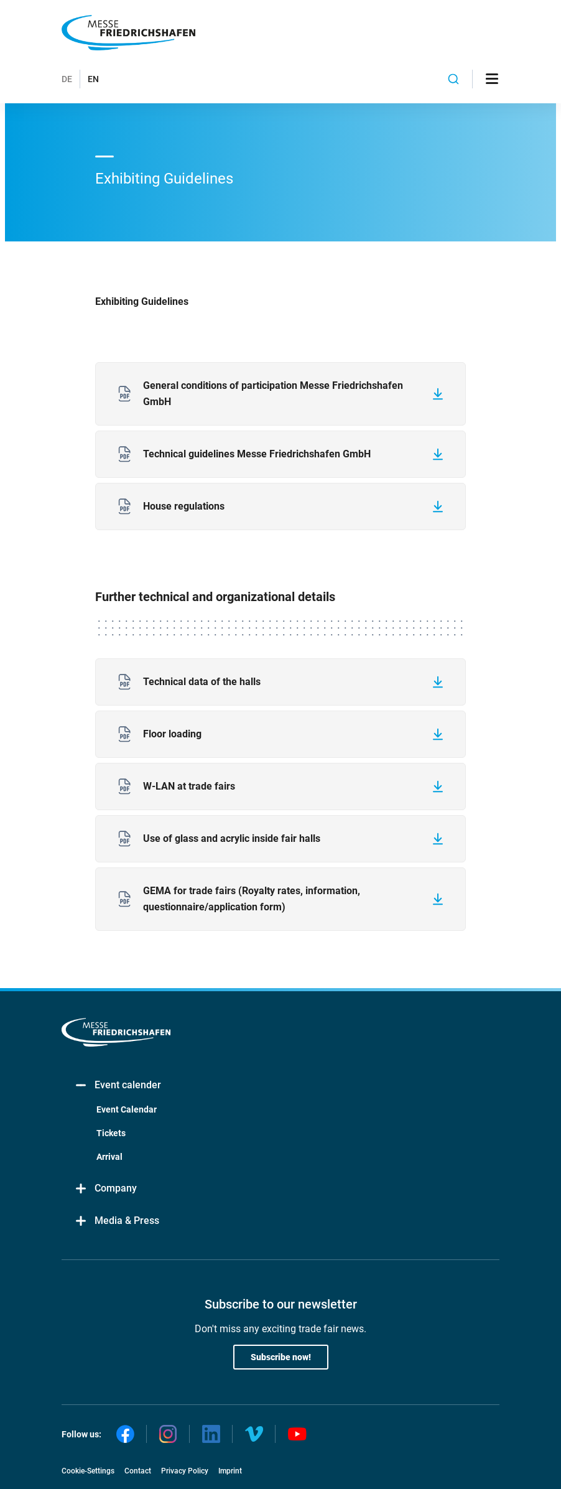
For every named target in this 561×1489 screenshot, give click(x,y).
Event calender (117, 1085)
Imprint (230, 1471)
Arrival (109, 1157)
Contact (137, 1471)
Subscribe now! (281, 1357)
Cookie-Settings (88, 1471)
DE (67, 79)
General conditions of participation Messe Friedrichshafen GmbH (273, 394)
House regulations (184, 506)
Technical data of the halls (202, 682)
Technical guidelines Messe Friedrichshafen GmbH (257, 454)
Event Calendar (126, 1109)
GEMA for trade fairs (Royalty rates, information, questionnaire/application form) (251, 899)
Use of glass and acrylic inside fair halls (231, 838)
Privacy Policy (184, 1471)
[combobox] (453, 79)
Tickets (111, 1133)
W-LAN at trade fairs (189, 786)
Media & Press (116, 1221)
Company (105, 1188)
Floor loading (172, 734)
